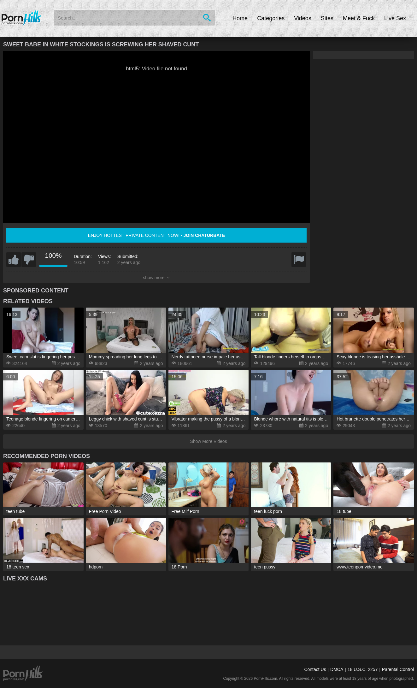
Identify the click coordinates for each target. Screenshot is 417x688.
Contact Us (315, 669)
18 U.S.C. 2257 (363, 669)
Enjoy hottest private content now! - (156, 235)
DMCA (336, 669)
